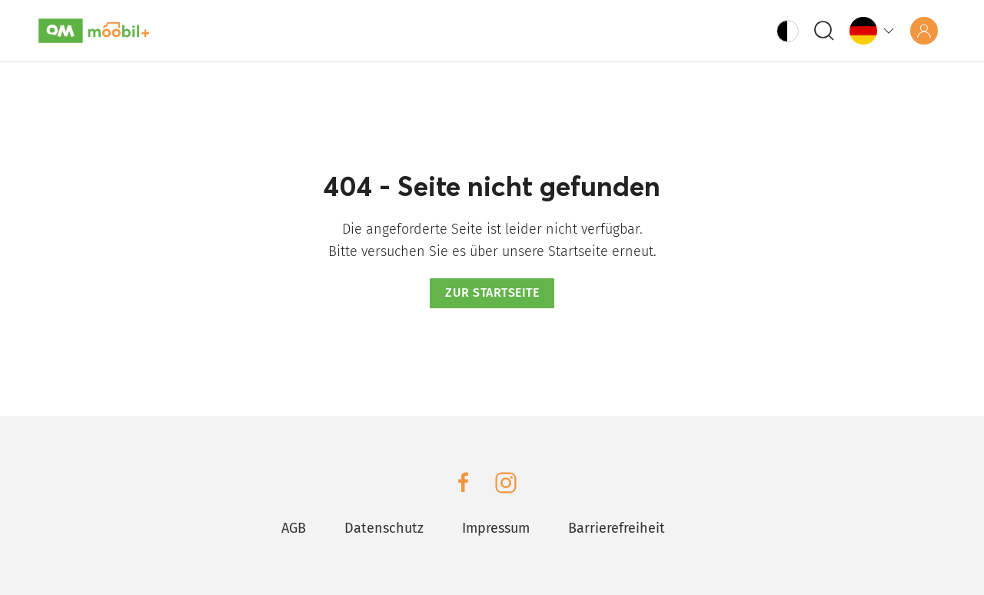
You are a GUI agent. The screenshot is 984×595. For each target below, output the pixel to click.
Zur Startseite (492, 292)
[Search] (824, 30)
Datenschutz (384, 528)
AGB (293, 528)
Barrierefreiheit (616, 528)
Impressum (496, 528)
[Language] (872, 30)
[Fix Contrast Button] (787, 31)
